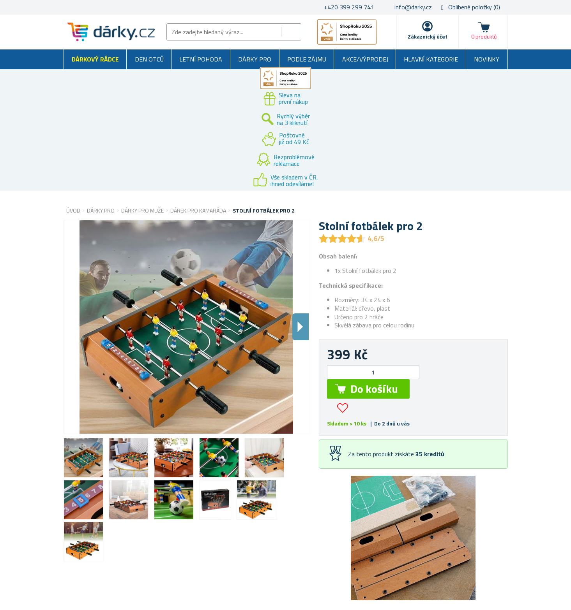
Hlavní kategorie (431, 59)
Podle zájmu (306, 59)
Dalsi (300, 326)
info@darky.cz (413, 7)
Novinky (486, 59)
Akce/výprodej (365, 59)
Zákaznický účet (427, 36)
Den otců (149, 59)
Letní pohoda (200, 59)
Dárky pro (254, 59)
